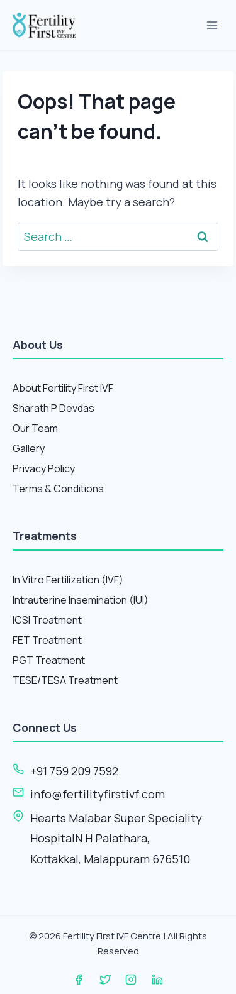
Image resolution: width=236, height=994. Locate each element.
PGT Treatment (49, 660)
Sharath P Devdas (53, 408)
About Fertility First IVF (63, 388)
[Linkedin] (157, 979)
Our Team (35, 428)
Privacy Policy (44, 468)
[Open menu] (211, 25)
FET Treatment (47, 640)
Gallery (29, 448)
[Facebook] (78, 979)
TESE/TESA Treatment (65, 680)
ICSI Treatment (47, 620)
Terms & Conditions (58, 488)
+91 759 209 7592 (74, 770)
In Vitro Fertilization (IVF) (68, 580)
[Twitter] (105, 979)
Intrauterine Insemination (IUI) (81, 600)
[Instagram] (131, 979)
